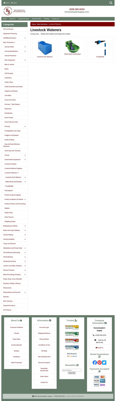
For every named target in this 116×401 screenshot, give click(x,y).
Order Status (44, 376)
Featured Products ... (10, 305)
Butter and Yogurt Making (14, 230)
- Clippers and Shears (10, 91)
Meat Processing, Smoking (14, 274)
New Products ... (8, 301)
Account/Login (44, 327)
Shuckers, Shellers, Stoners (12, 283)
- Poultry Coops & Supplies (12, 195)
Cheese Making (14, 235)
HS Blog (46, 19)
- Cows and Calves (9, 100)
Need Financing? (23, 19)
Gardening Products (14, 261)
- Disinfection (7, 113)
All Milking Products (14, 38)
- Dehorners (7, 109)
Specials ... (6, 297)
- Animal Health (14, 47)
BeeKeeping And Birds (14, 226)
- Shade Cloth (8, 212)
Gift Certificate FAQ (44, 357)
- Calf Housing (8, 73)
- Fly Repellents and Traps (11, 131)
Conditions (16, 357)
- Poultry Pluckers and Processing (14, 204)
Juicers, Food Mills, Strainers (14, 266)
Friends (16, 333)
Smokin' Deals (36, 19)
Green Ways (16, 339)
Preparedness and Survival (14, 292)
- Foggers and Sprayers (11, 135)
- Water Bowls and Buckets (14, 182)
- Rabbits (6, 208)
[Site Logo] (20, 11)
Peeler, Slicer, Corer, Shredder (12, 279)
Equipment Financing (10, 33)
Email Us (99, 348)
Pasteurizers (7, 288)
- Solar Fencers (8, 217)
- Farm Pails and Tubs (10, 122)
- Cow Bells (7, 95)
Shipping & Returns (44, 333)
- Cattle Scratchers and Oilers (13, 86)
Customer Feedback (16, 327)
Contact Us (55, 19)
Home (7, 3)
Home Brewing (14, 257)
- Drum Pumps (8, 117)
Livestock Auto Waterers (45, 49)
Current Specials (16, 345)
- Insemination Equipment (14, 159)
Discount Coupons (44, 362)
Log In (14, 3)
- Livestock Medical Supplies (12, 168)
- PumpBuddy (8, 186)
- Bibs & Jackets (8, 64)
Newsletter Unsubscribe (44, 369)
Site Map (44, 351)
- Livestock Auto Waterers (14, 177)
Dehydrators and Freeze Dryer (14, 248)
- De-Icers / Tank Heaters (11, 104)
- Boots (6, 69)
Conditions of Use (44, 345)
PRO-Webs (80, 396)
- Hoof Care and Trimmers (12, 151)
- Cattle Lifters (8, 82)
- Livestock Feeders (9, 164)
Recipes (16, 351)
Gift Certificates (8, 29)
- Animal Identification (14, 51)
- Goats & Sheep (8, 140)
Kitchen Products (14, 270)
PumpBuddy (100, 49)
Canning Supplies (14, 239)
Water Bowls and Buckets (72, 47)
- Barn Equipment (14, 60)
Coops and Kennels (9, 243)
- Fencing (14, 126)
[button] (111, 3)
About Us (12, 19)
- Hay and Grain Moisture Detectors (11, 145)
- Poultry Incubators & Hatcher (14, 199)
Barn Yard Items (42, 24)
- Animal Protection (9, 56)
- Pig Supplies (8, 190)
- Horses (14, 155)
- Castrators (7, 78)
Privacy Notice (44, 339)
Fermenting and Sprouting (14, 252)
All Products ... (8, 310)
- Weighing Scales (9, 221)
